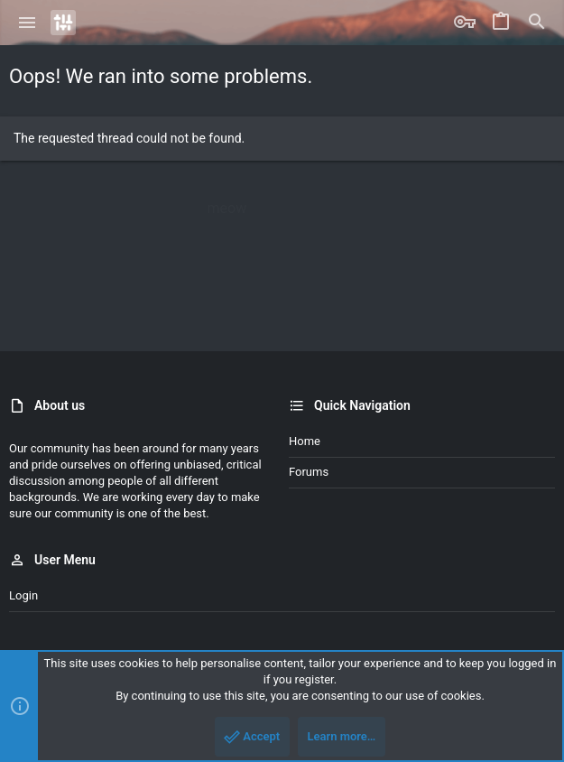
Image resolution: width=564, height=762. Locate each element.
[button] (27, 22)
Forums (308, 472)
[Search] (537, 23)
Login (23, 595)
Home (304, 441)
